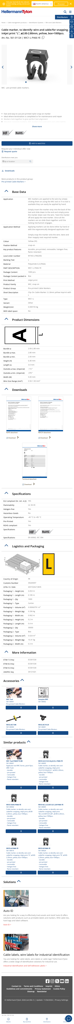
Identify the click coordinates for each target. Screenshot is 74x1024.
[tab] (37, 192)
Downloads (8, 171)
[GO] (65, 11)
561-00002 (53, 695)
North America (42, 4)
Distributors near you (10, 157)
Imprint (49, 986)
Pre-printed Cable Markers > (14, 181)
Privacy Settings (61, 1000)
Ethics (57, 986)
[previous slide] (3, 67)
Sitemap (31, 991)
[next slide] (71, 67)
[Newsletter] (71, 22)
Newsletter (42, 991)
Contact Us (16, 986)
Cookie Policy (59, 989)
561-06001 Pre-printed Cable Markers (53, 721)
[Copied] (43, 37)
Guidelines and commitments (19, 989)
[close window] (70, 3)
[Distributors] (71, 17)
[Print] (71, 26)
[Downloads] (71, 31)
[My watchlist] (71, 36)
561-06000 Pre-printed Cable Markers (21, 721)
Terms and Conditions (33, 986)
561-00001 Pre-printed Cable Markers (21, 696)
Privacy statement (43, 989)
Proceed (61, 4)
